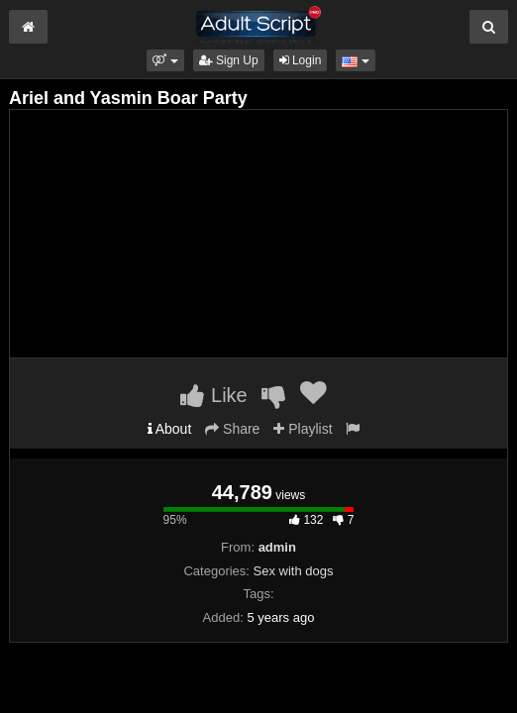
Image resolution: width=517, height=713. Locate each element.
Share (232, 429)
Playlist (302, 429)
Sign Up (228, 60)
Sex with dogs (294, 570)
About (170, 429)
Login (300, 60)
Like (213, 395)
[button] (165, 60)
